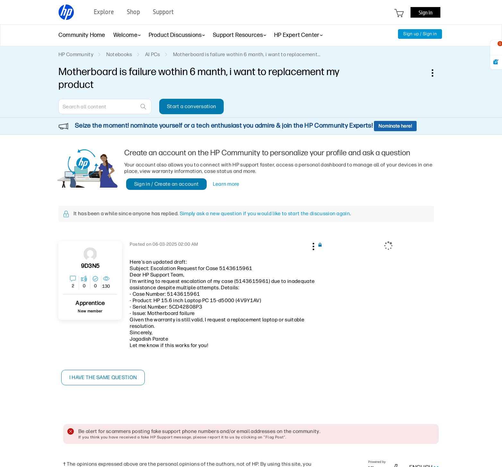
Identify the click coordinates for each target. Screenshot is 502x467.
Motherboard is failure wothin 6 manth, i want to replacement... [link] (247, 54)
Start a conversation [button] (191, 106)
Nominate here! (395, 126)
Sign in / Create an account (166, 184)
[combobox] (104, 106)
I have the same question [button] (103, 377)
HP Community (75, 54)
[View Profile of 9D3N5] (90, 266)
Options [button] (435, 73)
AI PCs (152, 54)
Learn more (226, 184)
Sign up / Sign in (420, 34)
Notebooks (119, 54)
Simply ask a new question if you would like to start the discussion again (265, 213)
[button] (312, 245)
